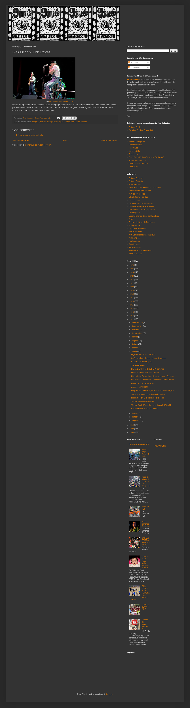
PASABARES (145, 508)
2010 (132, 425)
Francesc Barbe (135, 145)
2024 (132, 272)
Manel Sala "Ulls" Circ (138, 160)
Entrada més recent (21, 140)
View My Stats (160, 446)
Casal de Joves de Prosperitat (141, 206)
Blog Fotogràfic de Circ (138, 197)
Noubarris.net (134, 238)
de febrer (136, 417)
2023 (132, 276)
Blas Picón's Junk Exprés (141, 362)
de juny (135, 344)
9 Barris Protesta (136, 181)
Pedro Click (133, 167)
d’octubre (136, 330)
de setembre (137, 333)
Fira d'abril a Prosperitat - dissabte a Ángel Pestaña (152, 376)
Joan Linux (133, 154)
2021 (132, 283)
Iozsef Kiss (133, 148)
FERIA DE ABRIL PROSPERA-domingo (147, 369)
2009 (132, 429)
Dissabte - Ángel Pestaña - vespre (145, 372)
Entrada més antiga (109, 140)
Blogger (109, 694)
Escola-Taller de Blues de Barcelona (144, 216)
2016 (132, 301)
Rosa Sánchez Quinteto (145, 524)
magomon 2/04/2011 (139, 387)
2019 (132, 290)
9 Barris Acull (134, 127)
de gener (136, 420)
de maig (135, 348)
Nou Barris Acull (135, 232)
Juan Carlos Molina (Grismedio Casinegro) (146, 157)
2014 (132, 308)
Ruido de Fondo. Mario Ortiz (140, 251)
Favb (131, 219)
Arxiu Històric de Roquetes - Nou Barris (145, 188)
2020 (132, 287)
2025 (132, 269)
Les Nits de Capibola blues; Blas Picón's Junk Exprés (60, 122)
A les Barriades (135, 184)
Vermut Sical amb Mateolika (142, 401)
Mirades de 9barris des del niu (145, 624)
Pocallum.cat (134, 244)
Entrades (133, 62)
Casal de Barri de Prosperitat (141, 130)
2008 (132, 432)
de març (135, 413)
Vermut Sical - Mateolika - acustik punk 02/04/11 (151, 405)
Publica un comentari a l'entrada (29, 135)
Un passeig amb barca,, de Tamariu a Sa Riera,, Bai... (153, 391)
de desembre (137, 322)
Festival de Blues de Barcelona (141, 222)
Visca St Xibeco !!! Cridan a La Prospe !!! (146, 481)
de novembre (137, 326)
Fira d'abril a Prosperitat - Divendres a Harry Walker (152, 380)
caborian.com (134, 200)
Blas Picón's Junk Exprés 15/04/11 (62, 101)
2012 (132, 316)
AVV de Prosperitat (137, 194)
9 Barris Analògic (136, 178)
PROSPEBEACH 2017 (145, 607)
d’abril (134, 351)
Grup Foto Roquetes (137, 228)
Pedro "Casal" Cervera (138, 164)
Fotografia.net (134, 225)
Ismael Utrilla (134, 151)
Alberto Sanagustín (137, 141)
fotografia (35, 122)
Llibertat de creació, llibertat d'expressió (147, 398)
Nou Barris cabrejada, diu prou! (142, 235)
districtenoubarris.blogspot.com (142, 210)
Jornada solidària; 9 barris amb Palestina (148, 394)
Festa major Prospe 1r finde (146, 453)
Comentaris (134, 67)
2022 (132, 279)
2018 (132, 294)
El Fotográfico (134, 213)
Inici (65, 140)
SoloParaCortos (135, 254)
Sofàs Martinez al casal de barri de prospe (148, 358)
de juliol (135, 340)
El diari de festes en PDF (139, 444)
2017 (132, 298)
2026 (132, 265)
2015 (132, 305)
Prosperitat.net (135, 247)
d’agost (135, 337)
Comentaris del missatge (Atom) (38, 145)
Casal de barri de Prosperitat (141, 203)
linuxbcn (84, 122)
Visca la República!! (139, 365)
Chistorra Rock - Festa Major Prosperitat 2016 (145, 562)
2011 (132, 319)
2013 (132, 312)
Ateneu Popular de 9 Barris (140, 191)
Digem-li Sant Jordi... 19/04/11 (143, 354)
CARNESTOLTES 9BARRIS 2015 (146, 541)
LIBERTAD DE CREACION (142, 383)
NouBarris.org (134, 241)
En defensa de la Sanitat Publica (144, 409)
